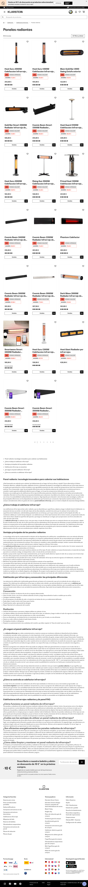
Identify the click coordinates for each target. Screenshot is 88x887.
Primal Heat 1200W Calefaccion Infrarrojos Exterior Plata (71, 182)
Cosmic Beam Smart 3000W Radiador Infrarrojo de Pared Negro (42, 409)
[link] (16, 53)
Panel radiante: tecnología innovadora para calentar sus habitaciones (26, 459)
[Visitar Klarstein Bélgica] (46, 873)
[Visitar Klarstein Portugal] (52, 873)
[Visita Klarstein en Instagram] (4, 883)
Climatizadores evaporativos (12, 824)
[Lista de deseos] (80, 11)
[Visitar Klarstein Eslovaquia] (52, 866)
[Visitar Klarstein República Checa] (56, 866)
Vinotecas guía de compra (53, 818)
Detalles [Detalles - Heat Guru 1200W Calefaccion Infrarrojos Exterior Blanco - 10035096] (42, 372)
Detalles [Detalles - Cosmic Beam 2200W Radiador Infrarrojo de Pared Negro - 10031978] (42, 257)
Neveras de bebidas (9, 822)
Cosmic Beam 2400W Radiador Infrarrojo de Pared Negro (15, 238)
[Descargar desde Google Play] (71, 866)
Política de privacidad (76, 871)
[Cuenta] (76, 11)
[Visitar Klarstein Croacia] (49, 869)
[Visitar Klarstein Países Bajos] (49, 873)
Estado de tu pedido (72, 808)
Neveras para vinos (9, 800)
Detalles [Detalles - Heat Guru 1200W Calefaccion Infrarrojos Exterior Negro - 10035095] (42, 88)
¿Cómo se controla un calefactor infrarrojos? (18, 472)
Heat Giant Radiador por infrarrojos (71, 350)
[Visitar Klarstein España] (46, 866)
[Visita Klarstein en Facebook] (10, 883)
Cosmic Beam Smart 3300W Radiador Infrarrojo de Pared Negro (42, 126)
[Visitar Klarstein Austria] (49, 862)
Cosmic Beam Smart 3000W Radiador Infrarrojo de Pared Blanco (14, 409)
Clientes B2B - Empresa (73, 820)
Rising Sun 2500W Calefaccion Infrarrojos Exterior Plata (43, 182)
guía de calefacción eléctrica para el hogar (27, 491)
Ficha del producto (9, 365)
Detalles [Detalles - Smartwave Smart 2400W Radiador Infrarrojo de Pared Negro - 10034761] (14, 372)
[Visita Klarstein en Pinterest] (20, 883)
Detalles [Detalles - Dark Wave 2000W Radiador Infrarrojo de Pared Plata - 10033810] (70, 313)
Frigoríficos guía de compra (53, 839)
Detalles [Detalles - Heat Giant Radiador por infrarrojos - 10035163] (70, 372)
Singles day (48, 811)
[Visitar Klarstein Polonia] (46, 869)
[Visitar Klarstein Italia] (59, 862)
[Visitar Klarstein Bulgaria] (56, 869)
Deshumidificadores (9, 807)
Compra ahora (65, 3)
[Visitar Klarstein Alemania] (46, 862)
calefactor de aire (33, 485)
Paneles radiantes (35, 22)
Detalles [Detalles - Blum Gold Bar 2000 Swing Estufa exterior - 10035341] (70, 88)
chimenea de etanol (46, 485)
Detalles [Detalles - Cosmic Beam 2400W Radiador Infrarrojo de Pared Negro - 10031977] (14, 257)
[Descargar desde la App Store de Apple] (70, 862)
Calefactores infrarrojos (22, 22)
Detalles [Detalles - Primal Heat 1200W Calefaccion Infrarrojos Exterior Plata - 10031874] (70, 201)
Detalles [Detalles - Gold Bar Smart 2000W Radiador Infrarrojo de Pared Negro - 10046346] (14, 145)
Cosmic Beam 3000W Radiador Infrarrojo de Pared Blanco (43, 294)
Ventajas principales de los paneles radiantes (18, 464)
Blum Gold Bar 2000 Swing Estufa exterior (70, 70)
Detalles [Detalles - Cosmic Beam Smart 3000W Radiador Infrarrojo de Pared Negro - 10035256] (42, 430)
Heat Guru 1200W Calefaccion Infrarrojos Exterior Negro (43, 70)
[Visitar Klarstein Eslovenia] (56, 873)
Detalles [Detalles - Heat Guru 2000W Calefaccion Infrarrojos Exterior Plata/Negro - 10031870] (14, 201)
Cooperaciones (70, 817)
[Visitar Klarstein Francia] (56, 862)
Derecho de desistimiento (73, 810)
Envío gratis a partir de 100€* (77, 7)
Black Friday (49, 809)
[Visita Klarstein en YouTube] (15, 883)
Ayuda (68, 802)
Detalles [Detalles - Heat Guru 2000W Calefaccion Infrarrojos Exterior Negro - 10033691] (14, 88)
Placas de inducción (9, 831)
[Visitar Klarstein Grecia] (59, 873)
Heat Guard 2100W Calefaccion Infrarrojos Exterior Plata (71, 126)
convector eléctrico (9, 485)
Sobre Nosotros (70, 800)
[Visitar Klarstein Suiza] (52, 862)
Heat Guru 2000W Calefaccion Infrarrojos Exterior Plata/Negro (16, 182)
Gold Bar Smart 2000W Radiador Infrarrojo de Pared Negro (16, 126)
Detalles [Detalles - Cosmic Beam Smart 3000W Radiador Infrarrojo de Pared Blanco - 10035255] (14, 430)
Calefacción (10, 22)
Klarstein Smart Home (52, 800)
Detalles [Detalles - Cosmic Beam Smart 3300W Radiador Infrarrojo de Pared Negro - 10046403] (42, 145)
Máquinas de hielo (8, 819)
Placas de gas (7, 834)
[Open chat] (84, 884)
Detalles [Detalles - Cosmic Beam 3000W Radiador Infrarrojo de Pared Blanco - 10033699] (42, 313)
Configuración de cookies (73, 822)
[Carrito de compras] (84, 11)
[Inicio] (5, 22)
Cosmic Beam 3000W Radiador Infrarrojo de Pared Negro (15, 294)
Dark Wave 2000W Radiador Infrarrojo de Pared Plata (70, 294)
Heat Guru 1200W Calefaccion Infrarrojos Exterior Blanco (43, 350)
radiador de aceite (21, 485)
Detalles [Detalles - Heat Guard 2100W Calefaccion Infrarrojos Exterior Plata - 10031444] (70, 145)
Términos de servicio (70, 872)
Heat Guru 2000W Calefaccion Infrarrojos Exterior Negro (16, 70)
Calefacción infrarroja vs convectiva (16, 467)
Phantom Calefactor (70, 237)
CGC (43, 882)
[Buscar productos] (44, 17)
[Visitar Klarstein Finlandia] (59, 869)
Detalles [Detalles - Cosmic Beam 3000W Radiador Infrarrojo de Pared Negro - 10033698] (14, 313)
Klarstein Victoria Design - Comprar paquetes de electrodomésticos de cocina (53, 804)
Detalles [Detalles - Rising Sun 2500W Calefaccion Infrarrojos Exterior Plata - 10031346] (42, 201)
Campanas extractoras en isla (12, 809)
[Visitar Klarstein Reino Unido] (49, 866)
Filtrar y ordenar (78, 36)
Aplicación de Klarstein (66, 695)
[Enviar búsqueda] (2, 17)
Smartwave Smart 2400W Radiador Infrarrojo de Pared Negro (14, 350)
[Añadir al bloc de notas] (27, 42)
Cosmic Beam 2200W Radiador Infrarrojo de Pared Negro (43, 238)
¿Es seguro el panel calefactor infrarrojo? (17, 469)
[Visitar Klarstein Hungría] (59, 866)
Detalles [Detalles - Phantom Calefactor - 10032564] (70, 257)
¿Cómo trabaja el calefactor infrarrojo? (17, 461)
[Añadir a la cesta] (26, 88)
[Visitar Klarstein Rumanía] (52, 869)
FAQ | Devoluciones (71, 805)
